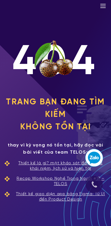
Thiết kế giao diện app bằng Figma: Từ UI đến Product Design (54, 197)
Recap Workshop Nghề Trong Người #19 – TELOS (54, 181)
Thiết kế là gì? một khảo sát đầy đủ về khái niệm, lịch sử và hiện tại (53, 166)
